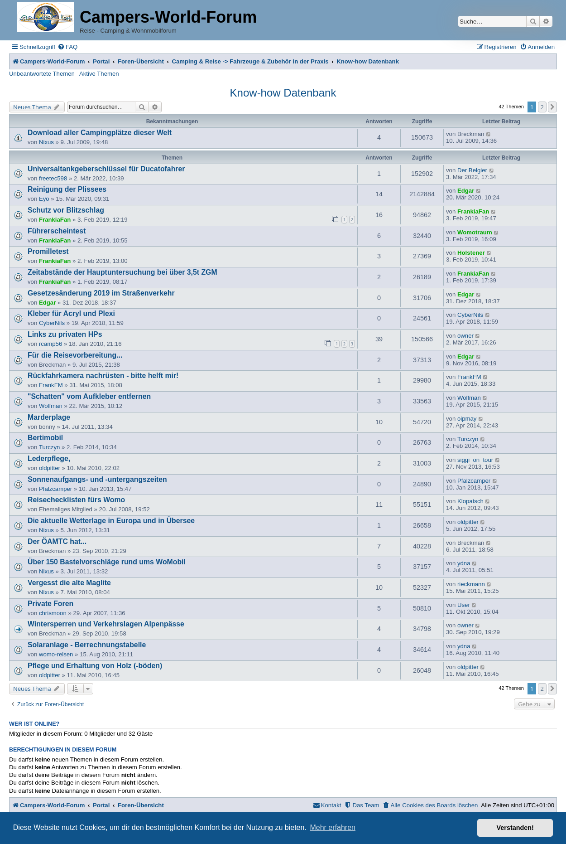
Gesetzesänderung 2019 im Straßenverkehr (101, 293)
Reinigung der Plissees (67, 189)
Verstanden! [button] (515, 827)
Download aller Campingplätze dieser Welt (100, 132)
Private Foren (50, 603)
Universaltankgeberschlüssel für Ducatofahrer (106, 169)
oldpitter (49, 468)
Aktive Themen (99, 73)
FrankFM (51, 385)
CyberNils (52, 323)
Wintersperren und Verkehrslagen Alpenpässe (106, 624)
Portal (101, 61)
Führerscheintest (57, 231)
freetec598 (53, 178)
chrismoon (53, 613)
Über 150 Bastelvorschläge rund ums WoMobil (107, 562)
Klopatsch (470, 501)
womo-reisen (56, 654)
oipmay (467, 418)
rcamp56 (50, 343)
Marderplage (49, 417)
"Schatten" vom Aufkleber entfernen (89, 396)
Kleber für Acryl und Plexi (71, 313)
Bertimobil (45, 437)
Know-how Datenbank (283, 93)
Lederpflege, (49, 458)
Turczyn (49, 447)
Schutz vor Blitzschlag (66, 210)
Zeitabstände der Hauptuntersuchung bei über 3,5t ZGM (122, 272)
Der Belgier (472, 170)
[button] (552, 107)
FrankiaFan (55, 219)
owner (465, 335)
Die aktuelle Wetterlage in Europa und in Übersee (111, 520)
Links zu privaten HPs (65, 334)
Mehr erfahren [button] (332, 827)
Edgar (465, 190)
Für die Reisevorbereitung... (75, 355)
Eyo (44, 198)
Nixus (46, 142)
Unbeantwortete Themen (42, 73)
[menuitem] (67, 46)
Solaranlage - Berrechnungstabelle (87, 645)
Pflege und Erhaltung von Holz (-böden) (95, 665)
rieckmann (471, 584)
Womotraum (474, 232)
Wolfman (50, 406)
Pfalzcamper (55, 488)
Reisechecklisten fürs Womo (76, 500)
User (463, 604)
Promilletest (48, 251)
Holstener (471, 252)
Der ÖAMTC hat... (57, 541)
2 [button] (542, 107)
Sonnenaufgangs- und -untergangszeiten (97, 479)
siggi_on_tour (475, 459)
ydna (463, 563)
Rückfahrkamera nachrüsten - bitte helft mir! (103, 375)
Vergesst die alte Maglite (69, 583)
